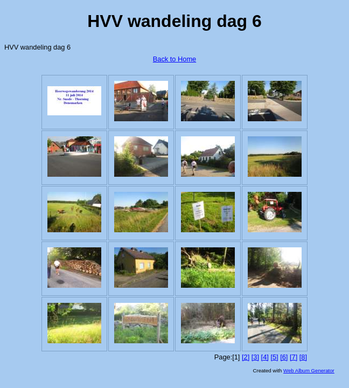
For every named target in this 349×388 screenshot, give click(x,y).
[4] (265, 357)
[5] (274, 357)
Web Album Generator (308, 370)
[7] (293, 357)
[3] (255, 357)
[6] (284, 357)
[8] (303, 357)
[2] (245, 357)
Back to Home (174, 59)
